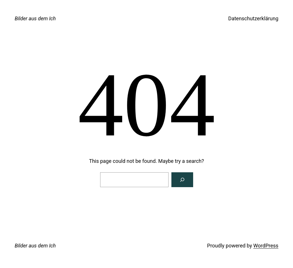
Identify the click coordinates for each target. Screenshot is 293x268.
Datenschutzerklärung (253, 18)
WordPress (265, 246)
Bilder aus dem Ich (35, 18)
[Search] (182, 179)
